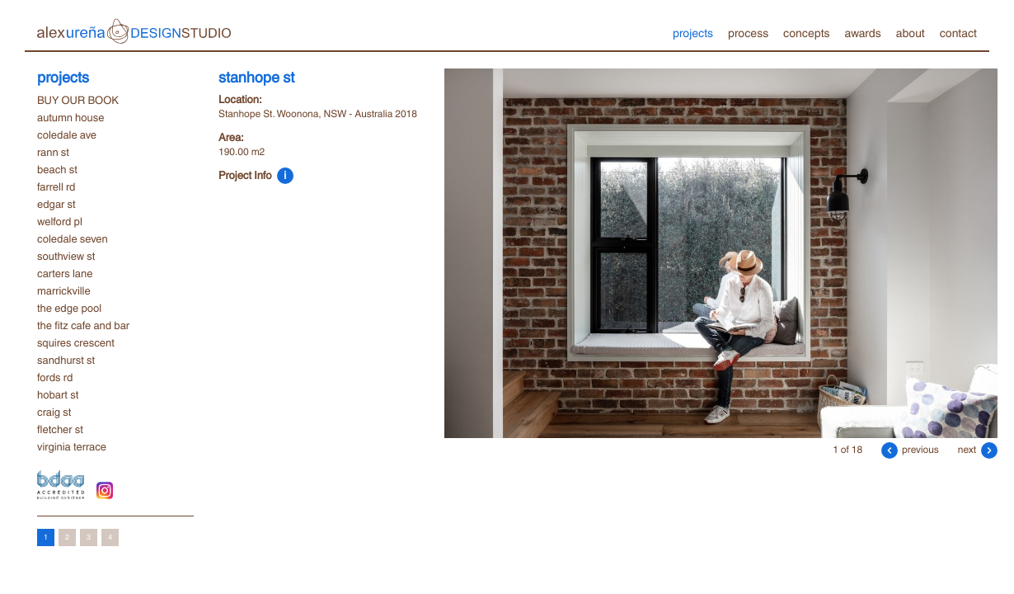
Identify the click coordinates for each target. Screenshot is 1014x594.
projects (693, 32)
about (910, 32)
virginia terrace (71, 446)
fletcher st (60, 429)
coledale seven (72, 238)
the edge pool (69, 307)
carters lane (64, 273)
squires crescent (76, 342)
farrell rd (56, 186)
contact (958, 32)
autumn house (70, 117)
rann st (53, 151)
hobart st (57, 394)
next (978, 449)
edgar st (56, 203)
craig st (54, 411)
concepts (806, 32)
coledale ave (66, 134)
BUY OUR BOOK (78, 99)
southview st (66, 255)
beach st (57, 169)
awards (862, 32)
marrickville (64, 290)
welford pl (59, 221)
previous (910, 449)
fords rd (55, 377)
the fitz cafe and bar (83, 325)
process (748, 32)
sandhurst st (66, 359)
